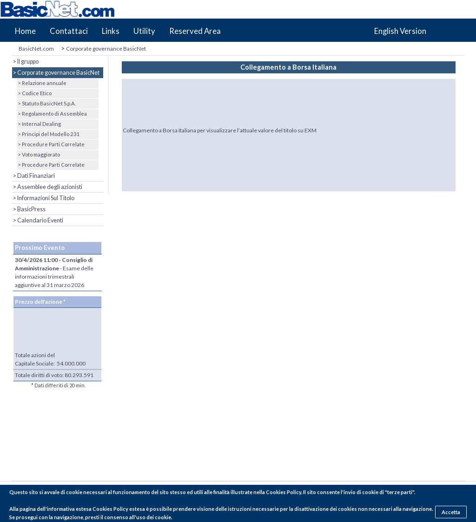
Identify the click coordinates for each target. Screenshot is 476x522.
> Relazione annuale (41, 83)
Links (110, 31)
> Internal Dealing (39, 124)
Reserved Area (195, 31)
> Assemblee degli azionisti (47, 186)
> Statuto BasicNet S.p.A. (46, 103)
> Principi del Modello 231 (48, 134)
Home (25, 31)
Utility (144, 31)
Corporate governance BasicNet (106, 48)
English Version (400, 31)
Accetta (451, 512)
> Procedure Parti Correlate (51, 144)
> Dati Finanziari (33, 175)
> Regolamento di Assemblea (52, 114)
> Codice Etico (34, 93)
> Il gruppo (25, 61)
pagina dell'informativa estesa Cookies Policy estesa (82, 509)
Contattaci (69, 31)
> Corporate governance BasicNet (55, 72)
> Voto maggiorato (38, 154)
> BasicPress (29, 209)
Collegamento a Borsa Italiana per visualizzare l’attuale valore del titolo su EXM (220, 130)
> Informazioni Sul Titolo (43, 198)
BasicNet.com (36, 48)
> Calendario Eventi (37, 220)
